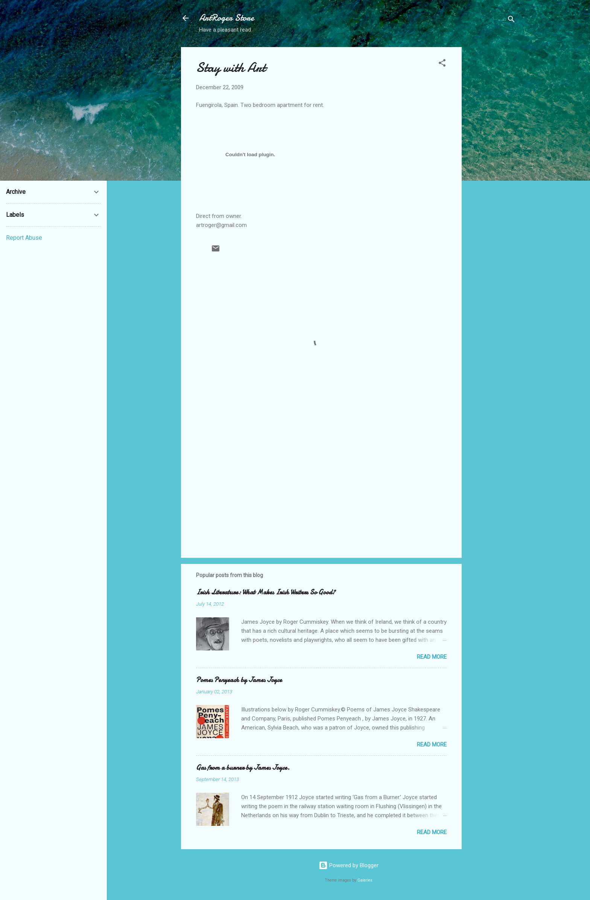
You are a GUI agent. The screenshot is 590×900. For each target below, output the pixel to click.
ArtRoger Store (226, 18)
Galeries (365, 880)
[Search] (511, 20)
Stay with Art (231, 67)
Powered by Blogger (349, 865)
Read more (432, 656)
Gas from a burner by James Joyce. (243, 767)
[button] (442, 64)
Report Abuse (24, 237)
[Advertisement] (492, 160)
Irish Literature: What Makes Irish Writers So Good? (265, 592)
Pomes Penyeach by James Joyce (239, 680)
